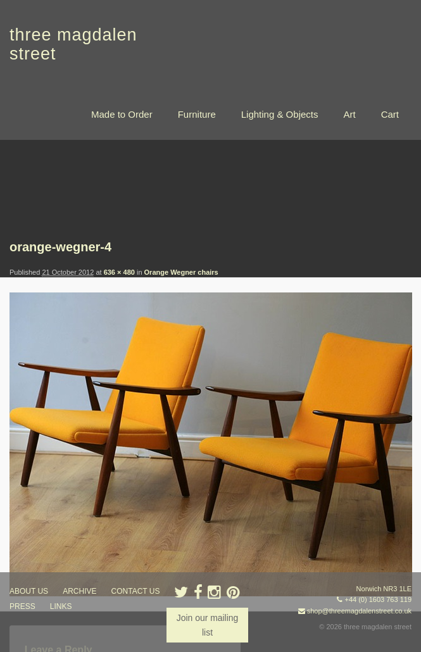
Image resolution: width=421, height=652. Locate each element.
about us (28, 591)
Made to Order (122, 114)
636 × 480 (119, 272)
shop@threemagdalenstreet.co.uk (359, 611)
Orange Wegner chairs (181, 272)
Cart (390, 114)
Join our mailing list (207, 625)
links (61, 606)
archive (79, 591)
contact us (135, 591)
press (22, 606)
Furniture (197, 114)
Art (349, 114)
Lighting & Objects (279, 114)
